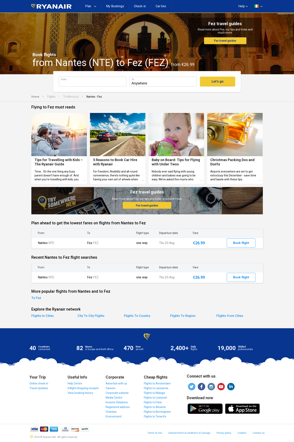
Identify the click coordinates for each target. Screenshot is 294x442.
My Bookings (115, 6)
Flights (51, 96)
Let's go (218, 81)
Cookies (242, 433)
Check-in (140, 6)
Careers (110, 388)
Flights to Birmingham (157, 411)
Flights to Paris (153, 402)
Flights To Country (137, 316)
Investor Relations (117, 402)
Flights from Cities (229, 316)
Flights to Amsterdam (157, 383)
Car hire (161, 6)
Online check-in (38, 383)
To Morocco (71, 96)
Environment (114, 416)
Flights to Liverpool (155, 397)
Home (35, 96)
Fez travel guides (225, 40)
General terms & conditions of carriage (189, 433)
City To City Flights (91, 316)
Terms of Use (155, 433)
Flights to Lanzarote (156, 388)
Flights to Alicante (155, 407)
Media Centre (114, 397)
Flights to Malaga (154, 392)
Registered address (118, 407)
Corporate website (117, 392)
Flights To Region (182, 316)
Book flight (241, 243)
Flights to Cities (42, 316)
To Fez (36, 298)
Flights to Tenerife (155, 416)
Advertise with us (116, 383)
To (133, 79)
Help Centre (75, 383)
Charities (111, 411)
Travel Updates (38, 388)
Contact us (259, 433)
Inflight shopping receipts (83, 388)
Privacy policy (224, 433)
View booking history (80, 392)
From (63, 79)
